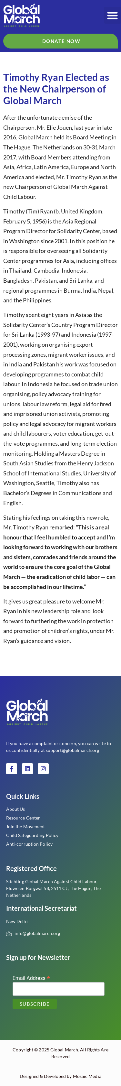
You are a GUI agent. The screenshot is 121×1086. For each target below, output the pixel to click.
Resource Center (23, 817)
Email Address (31, 977)
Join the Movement (25, 826)
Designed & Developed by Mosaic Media (60, 1076)
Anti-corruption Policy (29, 844)
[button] (112, 15)
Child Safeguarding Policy (32, 835)
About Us (15, 809)
